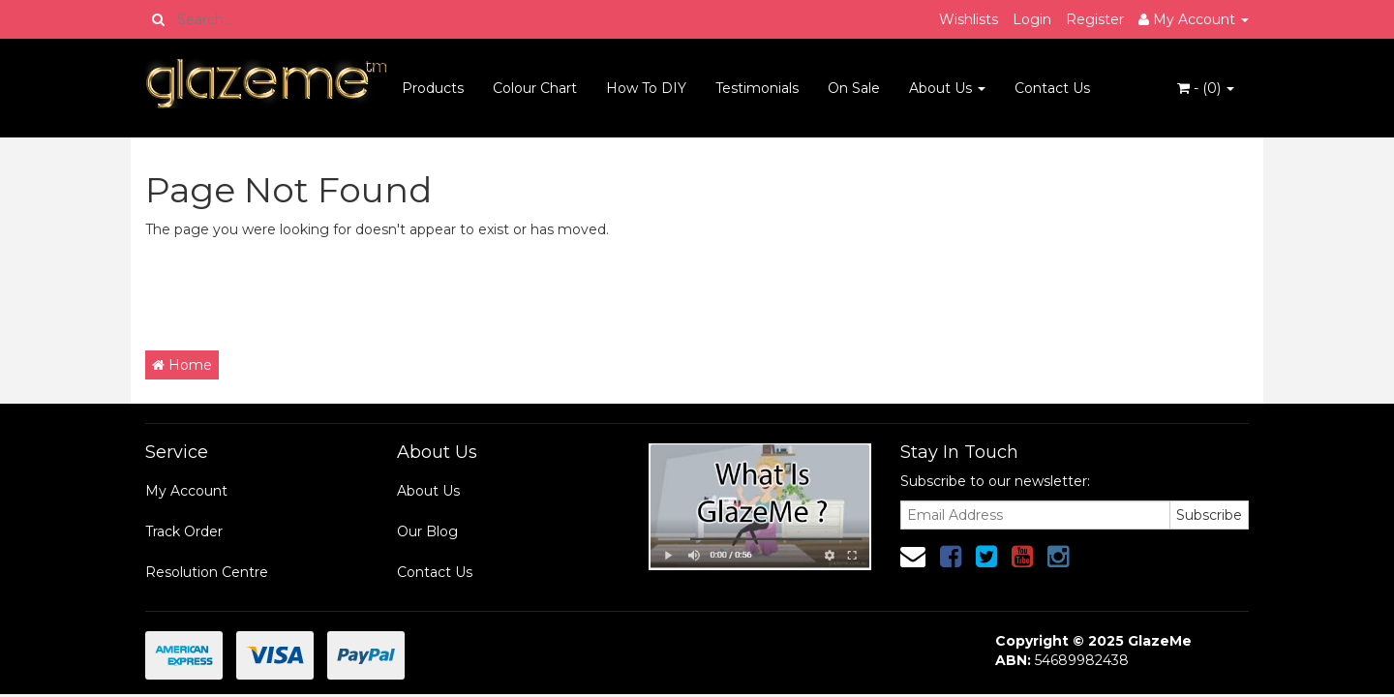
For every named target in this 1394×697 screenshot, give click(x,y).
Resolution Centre (206, 572)
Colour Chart (535, 88)
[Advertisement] (497, 292)
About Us (947, 88)
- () (1205, 88)
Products (433, 88)
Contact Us (1052, 88)
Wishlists (968, 19)
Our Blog (427, 531)
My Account (186, 491)
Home (182, 365)
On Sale (854, 88)
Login (1032, 19)
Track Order (184, 531)
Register (1095, 19)
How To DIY (646, 88)
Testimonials (757, 88)
